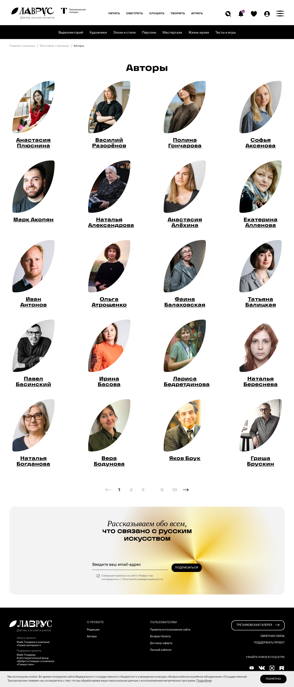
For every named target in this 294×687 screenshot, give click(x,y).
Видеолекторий (70, 33)
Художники (98, 33)
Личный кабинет (161, 650)
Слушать (156, 13)
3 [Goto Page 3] (143, 489)
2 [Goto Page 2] (131, 489)
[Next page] (186, 490)
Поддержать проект (269, 643)
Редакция (93, 629)
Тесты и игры (225, 33)
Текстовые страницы (54, 46)
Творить (177, 13)
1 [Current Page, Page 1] (119, 489)
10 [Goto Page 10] (174, 489)
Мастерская (172, 33)
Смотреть (134, 13)
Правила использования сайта (170, 629)
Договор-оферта (161, 643)
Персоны (149, 33)
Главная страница (22, 46)
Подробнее (204, 680)
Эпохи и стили (124, 33)
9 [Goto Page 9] (162, 489)
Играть (197, 13)
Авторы (92, 636)
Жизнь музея (198, 33)
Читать (114, 13)
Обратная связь (272, 636)
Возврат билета (160, 636)
